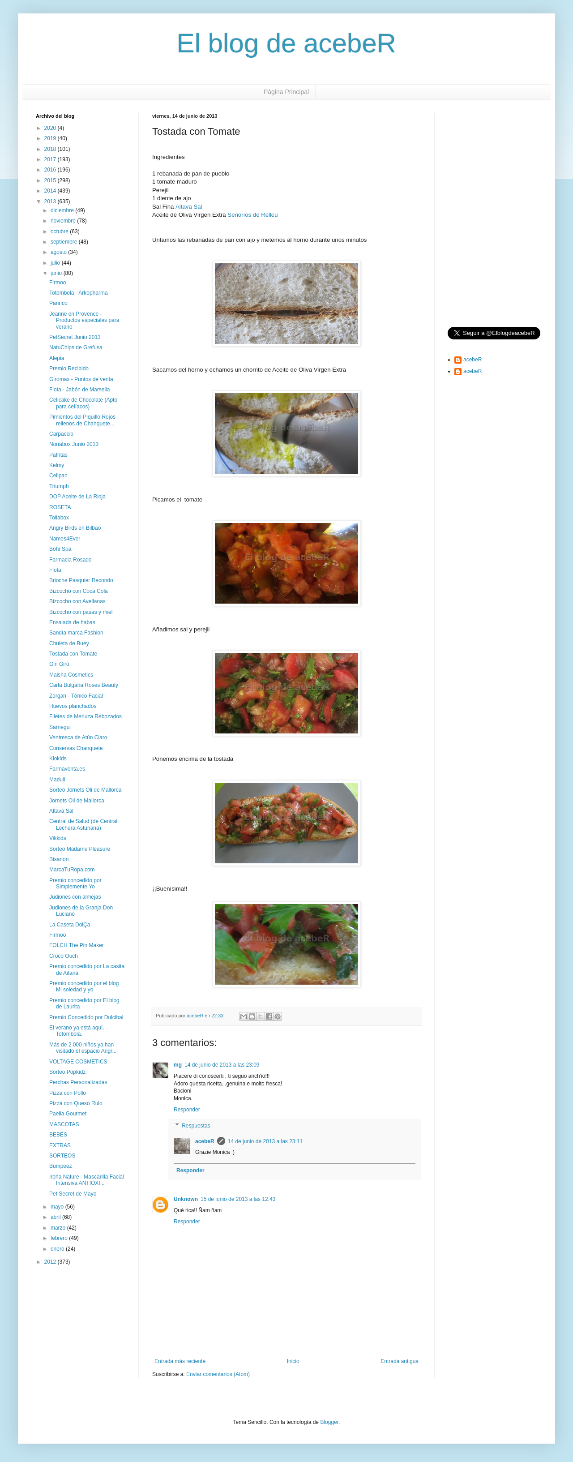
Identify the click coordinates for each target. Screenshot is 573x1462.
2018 (51, 149)
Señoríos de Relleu (252, 214)
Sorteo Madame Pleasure (79, 849)
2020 (51, 128)
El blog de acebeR (286, 43)
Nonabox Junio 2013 (73, 444)
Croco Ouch (63, 956)
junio (57, 273)
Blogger (329, 1422)
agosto (59, 252)
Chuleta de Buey (69, 643)
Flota (55, 570)
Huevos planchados (72, 706)
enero (58, 1249)
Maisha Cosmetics (71, 675)
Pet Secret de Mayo (72, 1194)
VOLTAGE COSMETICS (78, 1062)
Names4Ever (64, 539)
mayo (58, 1207)
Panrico (58, 303)
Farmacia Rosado (70, 560)
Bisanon (58, 859)
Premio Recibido (69, 368)
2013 (51, 201)
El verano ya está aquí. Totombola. (76, 1031)
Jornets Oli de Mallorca (76, 800)
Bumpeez (60, 1166)
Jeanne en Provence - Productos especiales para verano (84, 320)
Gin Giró (59, 664)
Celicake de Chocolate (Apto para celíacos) (83, 403)
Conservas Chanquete (76, 748)
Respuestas (196, 1126)
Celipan (58, 475)
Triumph (59, 486)
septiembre (65, 242)
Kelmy (56, 465)
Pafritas (58, 455)
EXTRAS (60, 1145)
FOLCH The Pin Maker (76, 945)
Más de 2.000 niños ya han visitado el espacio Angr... (82, 1048)
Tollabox (59, 517)
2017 (51, 159)
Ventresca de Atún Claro (78, 737)
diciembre (63, 210)
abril (56, 1217)
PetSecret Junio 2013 (75, 337)
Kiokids (58, 758)
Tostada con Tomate (73, 654)
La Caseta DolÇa (69, 925)
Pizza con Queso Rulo (76, 1103)
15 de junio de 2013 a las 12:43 (238, 1199)
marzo (59, 1228)
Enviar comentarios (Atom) (218, 1374)
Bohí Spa (60, 549)
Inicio (293, 1361)
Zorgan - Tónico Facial (76, 696)
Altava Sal (188, 206)
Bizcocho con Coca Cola (78, 591)
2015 (51, 180)
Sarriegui (60, 727)
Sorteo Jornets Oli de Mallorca (85, 790)
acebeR (204, 1141)
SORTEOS (62, 1156)
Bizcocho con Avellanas (77, 601)
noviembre (64, 221)
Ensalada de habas (72, 622)
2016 (51, 170)
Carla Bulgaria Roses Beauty (83, 685)
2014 (51, 191)
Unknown (186, 1199)
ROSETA (60, 507)
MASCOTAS (64, 1124)
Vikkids (57, 838)
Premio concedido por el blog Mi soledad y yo (84, 986)
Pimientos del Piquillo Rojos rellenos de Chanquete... (82, 420)
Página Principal (286, 91)
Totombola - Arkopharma (78, 293)
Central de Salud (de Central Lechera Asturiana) (83, 824)
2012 (51, 1262)
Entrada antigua (400, 1361)
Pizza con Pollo (67, 1093)
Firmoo (57, 282)
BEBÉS (58, 1135)
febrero (60, 1238)
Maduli (57, 779)
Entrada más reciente (179, 1361)
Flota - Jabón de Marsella (79, 389)
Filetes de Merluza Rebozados (85, 716)
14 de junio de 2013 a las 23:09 (221, 1065)
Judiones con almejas (75, 897)
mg (178, 1065)
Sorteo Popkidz (67, 1072)
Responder (187, 1109)
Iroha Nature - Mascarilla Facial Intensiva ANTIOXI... (86, 1180)
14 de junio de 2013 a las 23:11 (265, 1141)
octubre (60, 231)
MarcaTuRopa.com (72, 869)
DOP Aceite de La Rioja (77, 496)
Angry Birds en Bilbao (75, 528)
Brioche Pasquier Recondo (81, 580)
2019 (51, 138)
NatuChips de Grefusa (76, 347)
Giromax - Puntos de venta (81, 379)
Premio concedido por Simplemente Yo (75, 883)
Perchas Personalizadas (78, 1082)
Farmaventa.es (67, 769)
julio (56, 263)
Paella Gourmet (67, 1113)
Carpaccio (61, 434)
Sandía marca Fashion (76, 633)
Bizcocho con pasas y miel (80, 612)
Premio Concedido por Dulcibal (86, 1017)
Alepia (56, 358)
